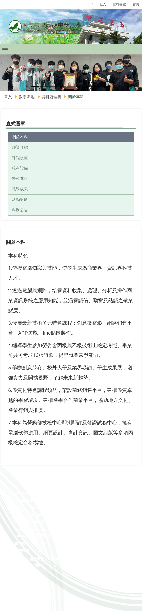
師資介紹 (20, 147)
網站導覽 (119, 4)
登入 (103, 4)
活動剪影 (20, 199)
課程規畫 (20, 157)
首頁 (136, 4)
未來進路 (20, 178)
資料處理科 (51, 96)
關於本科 (20, 137)
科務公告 (20, 210)
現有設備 (20, 168)
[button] (7, 73)
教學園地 (27, 96)
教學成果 (20, 189)
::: (92, 4)
